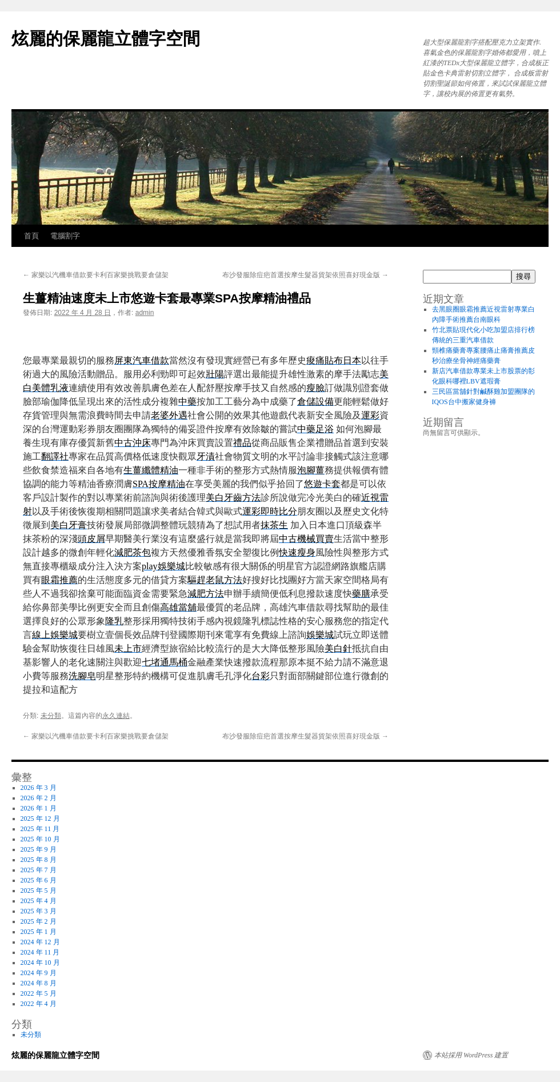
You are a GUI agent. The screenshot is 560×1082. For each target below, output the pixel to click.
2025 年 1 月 (39, 932)
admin (144, 313)
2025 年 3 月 (39, 911)
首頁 (31, 235)
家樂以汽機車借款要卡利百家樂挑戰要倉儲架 (96, 275)
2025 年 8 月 (39, 860)
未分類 (51, 716)
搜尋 (523, 276)
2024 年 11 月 (40, 952)
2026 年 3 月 (39, 788)
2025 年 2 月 (39, 921)
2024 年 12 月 (40, 942)
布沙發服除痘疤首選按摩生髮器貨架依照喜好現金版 (305, 275)
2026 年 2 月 (39, 798)
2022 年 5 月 (39, 993)
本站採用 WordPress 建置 (471, 1055)
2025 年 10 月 (40, 839)
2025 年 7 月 (39, 870)
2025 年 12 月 (40, 819)
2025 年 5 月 (39, 891)
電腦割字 (65, 235)
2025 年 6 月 (39, 880)
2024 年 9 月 (39, 973)
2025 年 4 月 (39, 901)
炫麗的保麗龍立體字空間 (105, 38)
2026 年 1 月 (39, 808)
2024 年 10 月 (40, 963)
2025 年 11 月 (40, 829)
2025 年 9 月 (39, 849)
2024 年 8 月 (39, 983)
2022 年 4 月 (39, 1004)
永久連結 (116, 716)
